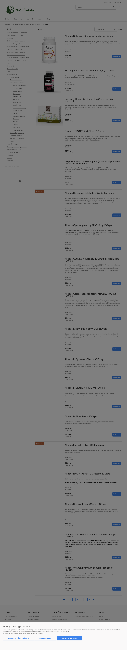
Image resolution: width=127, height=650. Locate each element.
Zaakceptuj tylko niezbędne (18, 638)
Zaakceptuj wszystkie (69, 638)
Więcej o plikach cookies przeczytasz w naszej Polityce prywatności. (23, 633)
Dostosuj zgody (45, 638)
